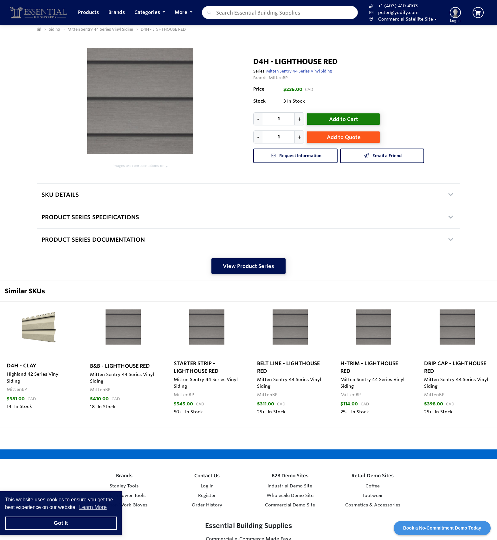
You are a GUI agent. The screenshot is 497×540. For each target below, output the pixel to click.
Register (207, 495)
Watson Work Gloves (124, 505)
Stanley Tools (124, 486)
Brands (124, 476)
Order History (207, 505)
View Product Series (248, 266)
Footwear (373, 495)
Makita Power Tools (124, 495)
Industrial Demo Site (290, 486)
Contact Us (207, 476)
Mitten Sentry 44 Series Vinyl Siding (299, 70)
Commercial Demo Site (290, 505)
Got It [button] (61, 523)
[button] (150, 12)
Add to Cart (343, 119)
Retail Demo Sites (373, 476)
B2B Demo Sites (290, 476)
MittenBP (278, 77)
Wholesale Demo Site (290, 495)
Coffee (372, 486)
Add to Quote (344, 137)
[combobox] (280, 12)
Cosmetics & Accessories (372, 505)
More (182, 12)
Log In (207, 486)
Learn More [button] (93, 507)
